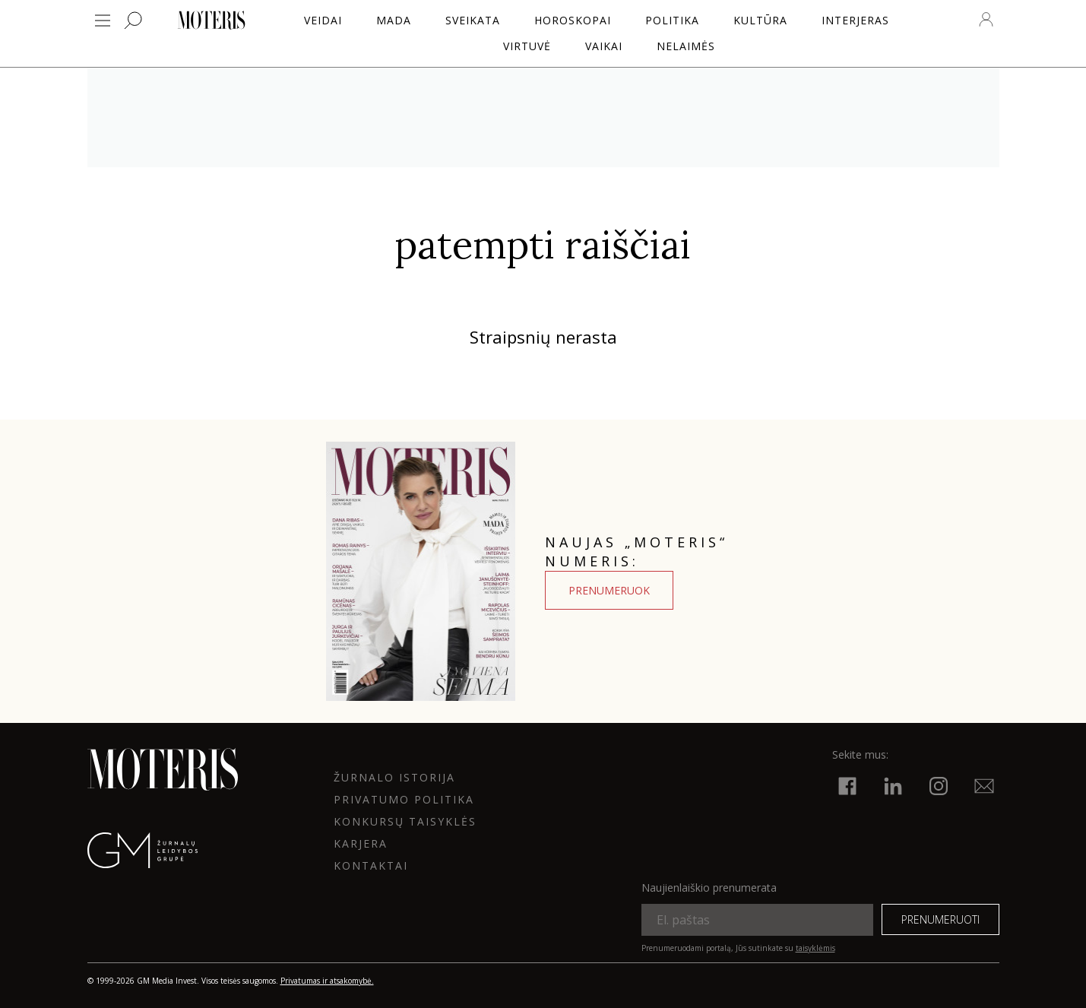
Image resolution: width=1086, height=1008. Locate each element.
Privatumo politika (404, 799)
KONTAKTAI (371, 865)
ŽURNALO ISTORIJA (394, 777)
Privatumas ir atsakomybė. (327, 980)
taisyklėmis (815, 948)
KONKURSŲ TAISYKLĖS (405, 821)
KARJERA (361, 843)
